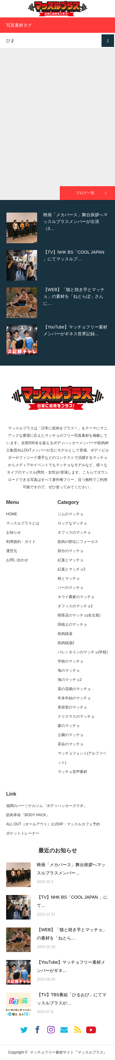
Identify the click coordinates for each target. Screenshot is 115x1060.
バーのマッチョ (70, 588)
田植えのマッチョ (72, 624)
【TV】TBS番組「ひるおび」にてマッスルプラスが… (71, 998)
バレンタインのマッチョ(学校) (83, 652)
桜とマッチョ (69, 578)
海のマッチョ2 (70, 680)
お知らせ (13, 532)
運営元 (11, 551)
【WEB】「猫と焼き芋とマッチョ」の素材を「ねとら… (72, 933)
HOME (11, 514)
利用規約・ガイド (21, 542)
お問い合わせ (17, 560)
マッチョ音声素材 (72, 772)
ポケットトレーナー (22, 833)
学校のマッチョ (70, 661)
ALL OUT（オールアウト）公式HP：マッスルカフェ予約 (53, 824)
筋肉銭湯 (65, 634)
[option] (57, 228)
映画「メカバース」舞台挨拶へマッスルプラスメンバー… (71, 868)
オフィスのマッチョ (74, 532)
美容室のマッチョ (72, 707)
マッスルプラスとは (22, 523)
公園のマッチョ (70, 735)
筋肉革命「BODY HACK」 (28, 815)
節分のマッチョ (70, 551)
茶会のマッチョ (70, 744)
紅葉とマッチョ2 (72, 569)
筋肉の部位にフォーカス (78, 542)
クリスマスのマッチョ (76, 716)
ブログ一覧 (85, 193)
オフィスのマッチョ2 (75, 606)
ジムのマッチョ (70, 514)
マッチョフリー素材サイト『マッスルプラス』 (68, 1052)
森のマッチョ (69, 726)
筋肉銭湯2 (66, 643)
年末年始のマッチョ (74, 698)
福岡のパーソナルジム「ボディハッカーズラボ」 (46, 806)
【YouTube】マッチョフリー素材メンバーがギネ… (71, 966)
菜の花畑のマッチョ (74, 689)
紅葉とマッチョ (70, 560)
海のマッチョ (69, 670)
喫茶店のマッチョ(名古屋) (79, 615)
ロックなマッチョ (72, 523)
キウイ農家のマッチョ (76, 597)
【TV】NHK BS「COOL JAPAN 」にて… (72, 901)
